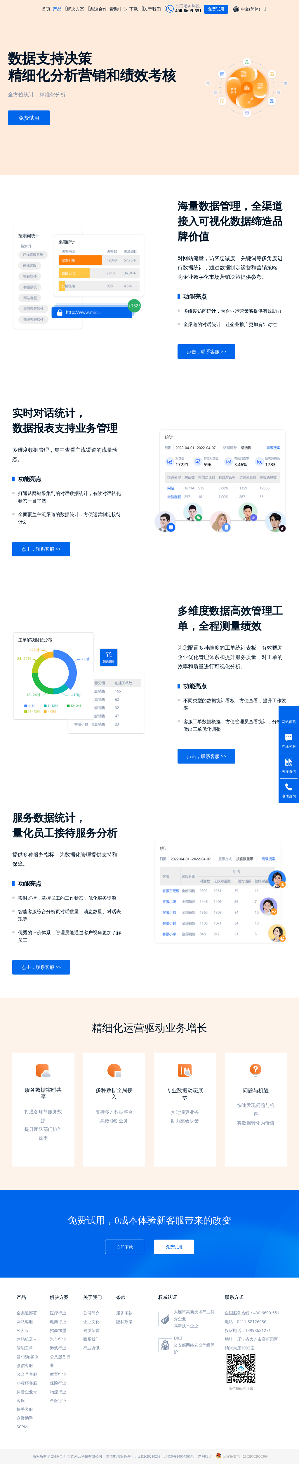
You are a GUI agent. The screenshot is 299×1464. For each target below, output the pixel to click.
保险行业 (58, 1383)
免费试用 (28, 117)
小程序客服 (27, 1383)
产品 (57, 9)
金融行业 (58, 1400)
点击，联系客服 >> (206, 351)
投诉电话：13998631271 (248, 1330)
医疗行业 (58, 1313)
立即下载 (125, 1247)
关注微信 (289, 771)
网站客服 (25, 1321)
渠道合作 (98, 9)
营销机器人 (27, 1339)
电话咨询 (289, 796)
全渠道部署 (27, 1313)
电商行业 (58, 1321)
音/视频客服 (28, 1356)
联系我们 (91, 1339)
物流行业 (58, 1391)
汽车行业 (58, 1339)
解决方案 (75, 9)
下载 (133, 9)
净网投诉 (205, 1456)
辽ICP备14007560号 (179, 1456)
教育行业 (58, 1374)
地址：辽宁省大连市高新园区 (251, 1339)
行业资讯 (91, 1348)
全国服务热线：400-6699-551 (252, 1313)
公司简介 (91, 1313)
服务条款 (124, 1313)
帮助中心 (118, 9)
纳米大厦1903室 (240, 1348)
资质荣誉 (91, 1330)
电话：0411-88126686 (246, 1321)
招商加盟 (58, 1330)
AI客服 (23, 1330)
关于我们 (152, 9)
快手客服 (25, 1409)
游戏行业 (58, 1348)
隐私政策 (124, 1321)
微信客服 (25, 1365)
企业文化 (91, 1321)
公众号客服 (27, 1374)
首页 (46, 9)
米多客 (23, 9)
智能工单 (25, 1348)
